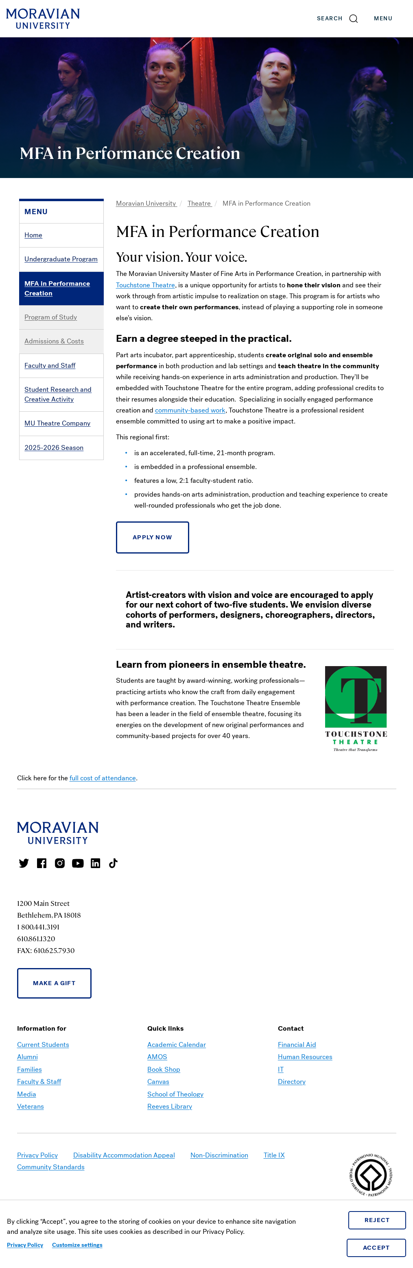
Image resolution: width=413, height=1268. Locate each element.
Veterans (30, 1106)
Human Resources (305, 1057)
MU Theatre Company (57, 423)
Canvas (158, 1081)
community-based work (190, 410)
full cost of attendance (103, 778)
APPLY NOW (152, 537)
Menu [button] (391, 18)
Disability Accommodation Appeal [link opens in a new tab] (124, 1155)
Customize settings (77, 1245)
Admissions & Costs (54, 341)
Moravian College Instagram (60, 863)
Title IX (274, 1155)
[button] (338, 18)
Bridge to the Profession (60, 520)
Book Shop (163, 1069)
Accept (376, 1248)
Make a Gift (54, 983)
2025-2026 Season (53, 447)
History (35, 495)
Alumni (27, 1057)
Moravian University (146, 203)
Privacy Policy (25, 1245)
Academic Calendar (176, 1044)
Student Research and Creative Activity (58, 394)
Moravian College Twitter (24, 863)
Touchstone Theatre (145, 285)
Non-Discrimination (219, 1155)
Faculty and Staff (49, 365)
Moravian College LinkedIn (96, 863)
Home (33, 235)
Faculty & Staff (39, 1081)
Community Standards (51, 1167)
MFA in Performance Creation (57, 288)
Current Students (43, 1044)
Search (330, 18)
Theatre (200, 203)
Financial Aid (297, 1044)
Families (29, 1069)
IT (281, 1069)
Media (26, 1094)
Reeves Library (169, 1106)
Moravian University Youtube (78, 863)
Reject (377, 1220)
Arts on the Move (50, 471)
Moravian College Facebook (42, 863)
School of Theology (175, 1094)
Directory (292, 1081)
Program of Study (50, 317)
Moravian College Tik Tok (113, 863)
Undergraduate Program (61, 259)
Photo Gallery (44, 544)
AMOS (157, 1057)
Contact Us (41, 568)
